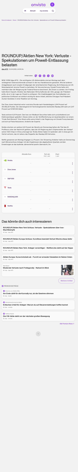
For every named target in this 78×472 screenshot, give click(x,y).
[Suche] (53, 11)
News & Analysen (6, 20)
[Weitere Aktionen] (72, 163)
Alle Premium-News (67, 324)
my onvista (44, 11)
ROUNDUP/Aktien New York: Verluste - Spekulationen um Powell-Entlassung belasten (42, 20)
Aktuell (32, 11)
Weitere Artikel (67, 281)
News (14, 20)
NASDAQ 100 (13, 197)
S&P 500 (11, 179)
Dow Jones (12, 169)
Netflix (10, 206)
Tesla (9, 188)
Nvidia (10, 160)
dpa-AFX (5, 69)
